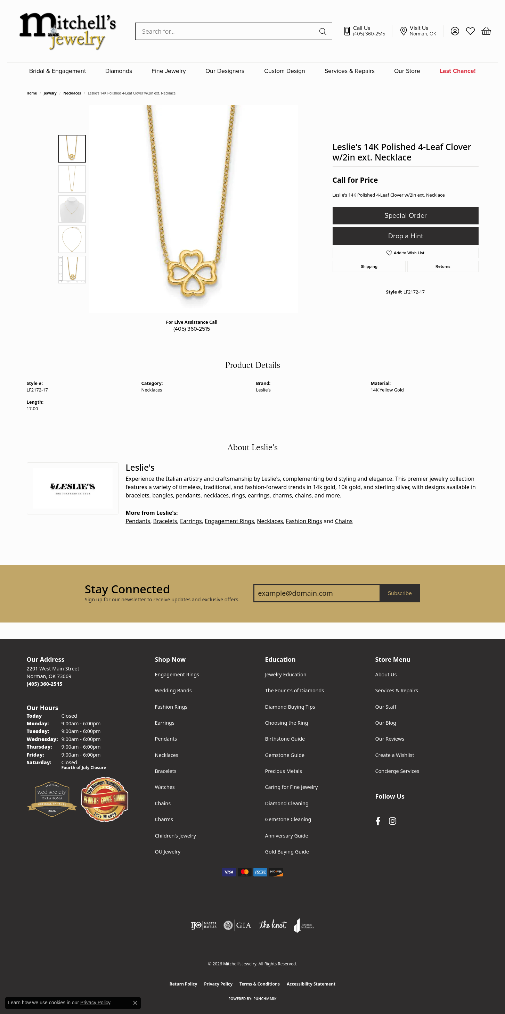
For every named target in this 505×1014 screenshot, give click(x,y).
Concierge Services (397, 771)
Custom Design (284, 71)
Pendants (137, 521)
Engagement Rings (229, 521)
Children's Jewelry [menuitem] (175, 835)
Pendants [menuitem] (166, 738)
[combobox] (225, 31)
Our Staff (386, 706)
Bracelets (165, 521)
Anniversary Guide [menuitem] (286, 835)
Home (32, 93)
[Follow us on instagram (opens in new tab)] (392, 821)
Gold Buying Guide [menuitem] (287, 851)
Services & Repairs (350, 71)
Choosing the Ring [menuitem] (286, 722)
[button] (454, 31)
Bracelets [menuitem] (166, 771)
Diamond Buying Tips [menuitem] (290, 706)
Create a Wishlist (394, 755)
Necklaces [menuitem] (166, 755)
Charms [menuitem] (164, 819)
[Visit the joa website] (304, 925)
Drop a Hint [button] (405, 236)
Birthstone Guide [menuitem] (285, 738)
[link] (367, 31)
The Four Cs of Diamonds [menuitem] (294, 690)
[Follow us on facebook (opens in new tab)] (378, 821)
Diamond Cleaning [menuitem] (287, 803)
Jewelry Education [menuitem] (286, 674)
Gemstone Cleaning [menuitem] (288, 819)
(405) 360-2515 (191, 328)
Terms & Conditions (259, 984)
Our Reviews (390, 738)
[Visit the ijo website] (204, 925)
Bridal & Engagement (57, 71)
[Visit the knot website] (272, 925)
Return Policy (183, 984)
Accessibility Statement (311, 984)
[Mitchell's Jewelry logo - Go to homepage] (67, 31)
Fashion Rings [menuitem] (171, 706)
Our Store (407, 71)
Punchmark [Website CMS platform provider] (265, 998)
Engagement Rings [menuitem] (177, 674)
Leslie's (263, 390)
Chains (344, 521)
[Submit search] (324, 31)
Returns (442, 266)
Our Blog (385, 722)
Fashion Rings (304, 521)
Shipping (369, 266)
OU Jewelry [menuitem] (168, 851)
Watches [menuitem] (165, 787)
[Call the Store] (45, 684)
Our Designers (224, 71)
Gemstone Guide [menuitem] (285, 755)
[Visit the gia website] (237, 925)
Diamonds (118, 71)
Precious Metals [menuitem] (283, 771)
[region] (193, 209)
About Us (386, 674)
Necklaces (72, 93)
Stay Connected (127, 589)
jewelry (50, 93)
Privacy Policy (218, 984)
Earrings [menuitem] (164, 722)
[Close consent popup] (135, 1003)
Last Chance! (458, 71)
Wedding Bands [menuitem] (173, 690)
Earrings (191, 521)
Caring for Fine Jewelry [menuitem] (291, 787)
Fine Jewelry (169, 71)
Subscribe (400, 593)
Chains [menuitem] (163, 803)
